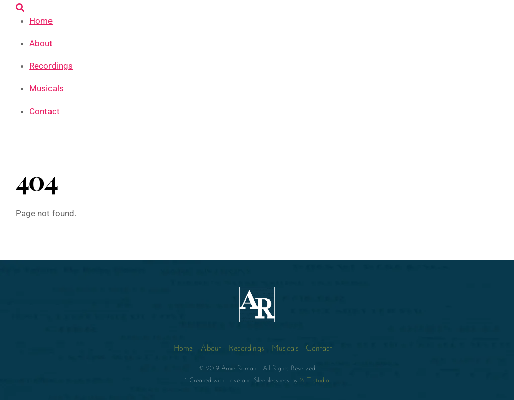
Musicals (46, 88)
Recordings (51, 66)
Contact (44, 111)
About (41, 43)
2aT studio (314, 380)
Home (41, 21)
